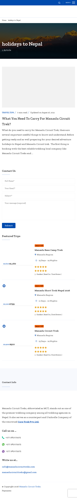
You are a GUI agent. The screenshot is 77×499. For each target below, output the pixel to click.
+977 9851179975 (13, 437)
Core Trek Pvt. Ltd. (28, 421)
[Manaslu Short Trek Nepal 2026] (17, 285)
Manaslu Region (45, 254)
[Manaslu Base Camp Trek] (17, 245)
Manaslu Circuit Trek (47, 330)
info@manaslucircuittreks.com (18, 466)
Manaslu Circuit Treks (30, 486)
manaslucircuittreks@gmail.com (19, 472)
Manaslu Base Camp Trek (49, 250)
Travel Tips (8, 113)
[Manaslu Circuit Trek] (17, 326)
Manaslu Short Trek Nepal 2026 (52, 290)
